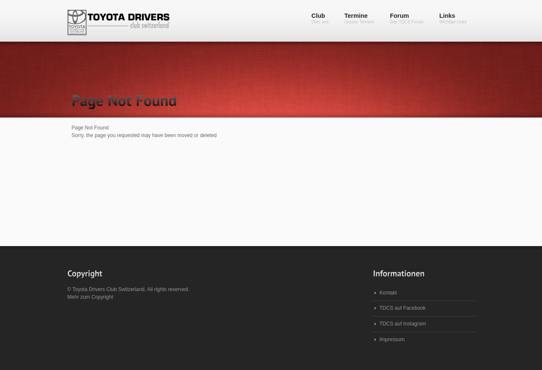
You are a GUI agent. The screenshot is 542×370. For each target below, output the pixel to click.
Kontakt (388, 293)
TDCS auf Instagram (402, 324)
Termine (359, 18)
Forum (407, 18)
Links (452, 18)
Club (320, 18)
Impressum (391, 339)
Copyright (102, 297)
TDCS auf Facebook (402, 308)
